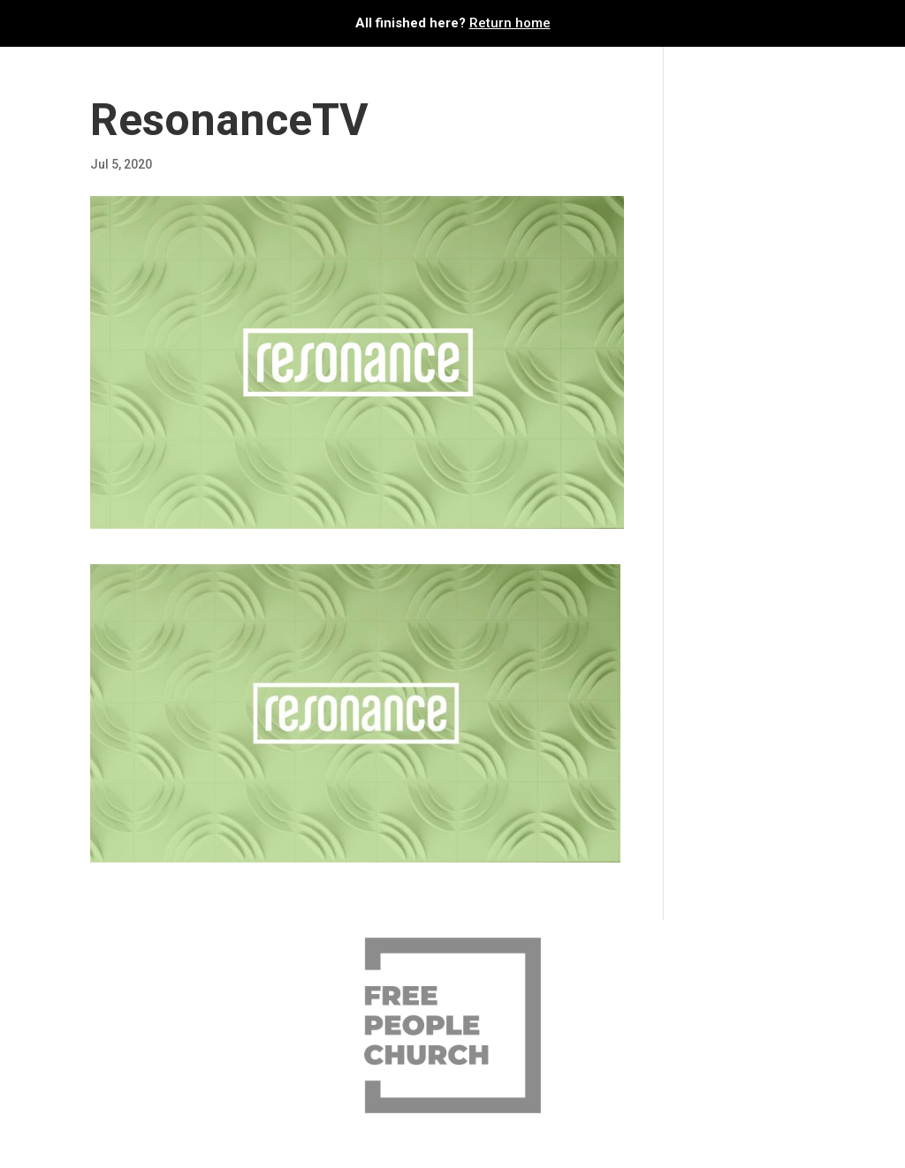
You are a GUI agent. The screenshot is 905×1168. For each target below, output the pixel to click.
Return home (510, 23)
